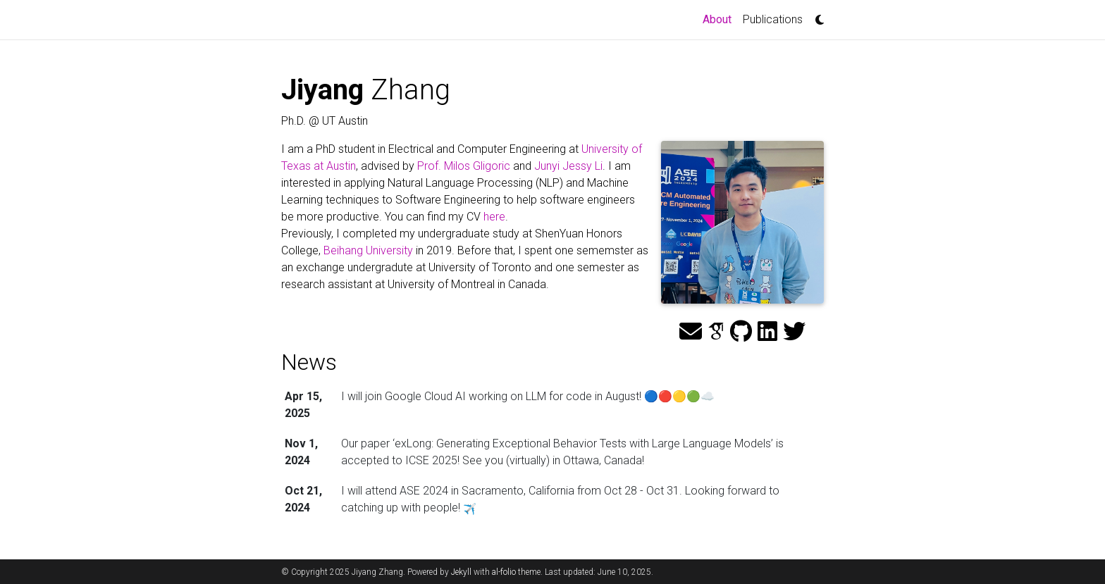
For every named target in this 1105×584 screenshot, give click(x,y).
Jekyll (461, 572)
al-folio (504, 572)
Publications (773, 19)
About (720, 18)
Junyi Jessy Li (568, 166)
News (309, 362)
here (494, 216)
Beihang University (368, 250)
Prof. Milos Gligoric (463, 166)
